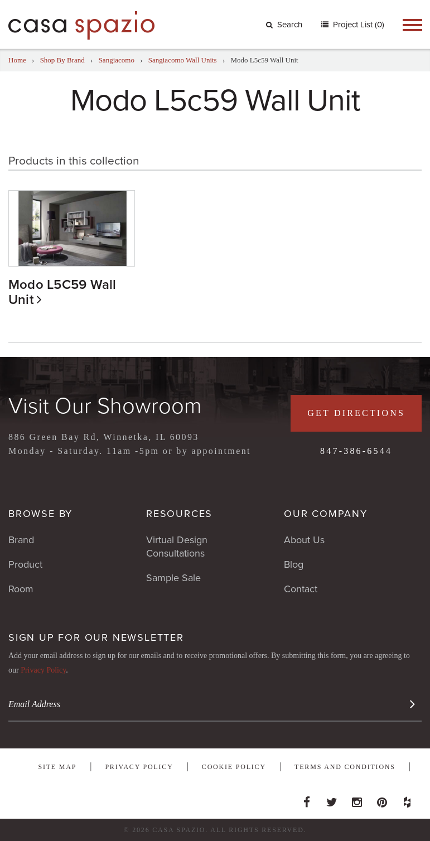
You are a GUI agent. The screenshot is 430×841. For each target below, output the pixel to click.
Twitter (331, 799)
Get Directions (356, 413)
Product (25, 564)
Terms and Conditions (344, 767)
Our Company (326, 514)
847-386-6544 (356, 451)
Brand (21, 540)
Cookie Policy (234, 767)
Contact (300, 589)
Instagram (357, 799)
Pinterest (382, 799)
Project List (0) (357, 25)
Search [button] (284, 25)
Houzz (407, 799)
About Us (304, 540)
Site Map (57, 767)
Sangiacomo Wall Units (182, 60)
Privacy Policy (43, 670)
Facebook (306, 799)
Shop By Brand (62, 60)
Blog (293, 564)
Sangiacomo (116, 60)
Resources (179, 514)
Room (20, 589)
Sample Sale (173, 578)
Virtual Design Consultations (176, 546)
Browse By (40, 514)
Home (17, 60)
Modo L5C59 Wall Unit (62, 292)
